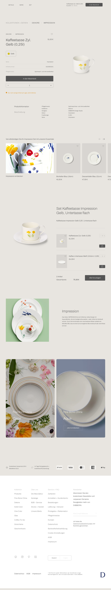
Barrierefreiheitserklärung (57, 529)
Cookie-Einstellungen (56, 533)
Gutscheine (18, 524)
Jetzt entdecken (22, 428)
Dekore (17, 502)
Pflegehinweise (54, 516)
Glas (16, 516)
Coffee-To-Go (19, 520)
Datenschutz (53, 524)
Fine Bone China (20, 498)
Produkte (17, 494)
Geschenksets (20, 529)
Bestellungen (53, 502)
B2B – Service (36, 502)
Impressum (52, 542)
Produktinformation (21, 106)
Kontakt (51, 520)
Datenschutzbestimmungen (83, 524)
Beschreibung (19, 112)
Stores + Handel (37, 507)
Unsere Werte (36, 511)
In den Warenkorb (94, 4)
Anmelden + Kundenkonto (58, 498)
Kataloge (34, 498)
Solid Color (18, 507)
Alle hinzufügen (95, 278)
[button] (99, 139)
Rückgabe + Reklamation (58, 511)
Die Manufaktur (37, 494)
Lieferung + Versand (55, 507)
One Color (18, 511)
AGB (50, 537)
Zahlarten (51, 494)
